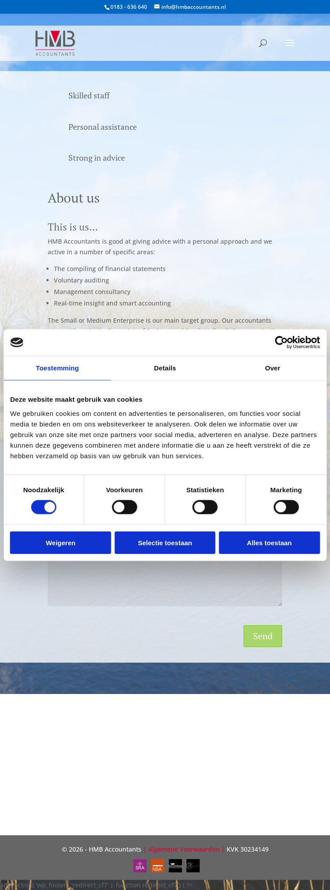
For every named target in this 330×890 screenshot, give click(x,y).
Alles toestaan (269, 542)
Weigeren (61, 542)
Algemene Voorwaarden (184, 849)
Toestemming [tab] (57, 368)
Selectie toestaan (165, 542)
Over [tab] (273, 368)
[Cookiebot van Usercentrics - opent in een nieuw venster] (281, 342)
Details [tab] (165, 368)
